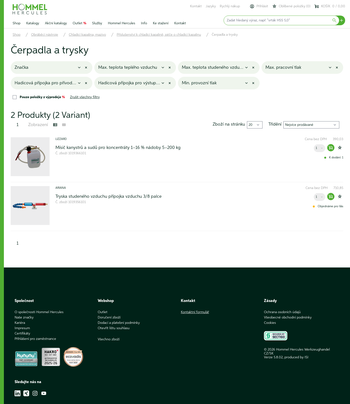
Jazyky (211, 6)
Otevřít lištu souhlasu (114, 328)
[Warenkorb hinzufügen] (330, 147)
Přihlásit (259, 6)
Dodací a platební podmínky (119, 323)
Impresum (22, 328)
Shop (16, 23)
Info (144, 23)
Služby (97, 23)
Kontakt (196, 6)
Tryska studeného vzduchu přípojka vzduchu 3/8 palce (108, 196)
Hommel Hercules (121, 23)
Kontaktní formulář (195, 312)
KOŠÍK (329, 6)
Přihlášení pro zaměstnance (35, 339)
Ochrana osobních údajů (282, 312)
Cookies (270, 323)
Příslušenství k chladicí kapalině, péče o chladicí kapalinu (159, 34)
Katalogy (32, 23)
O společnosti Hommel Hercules (39, 312)
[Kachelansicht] (64, 124)
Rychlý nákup (230, 6)
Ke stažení (160, 23)
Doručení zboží (109, 317)
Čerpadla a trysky (225, 34)
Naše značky (24, 317)
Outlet (79, 23)
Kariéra (20, 323)
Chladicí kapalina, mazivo (87, 34)
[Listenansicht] (55, 124)
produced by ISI (296, 357)
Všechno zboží (109, 339)
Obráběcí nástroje (44, 34)
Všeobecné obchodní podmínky (288, 317)
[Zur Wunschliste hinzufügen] (339, 147)
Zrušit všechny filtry (85, 97)
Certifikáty (22, 333)
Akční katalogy (56, 23)
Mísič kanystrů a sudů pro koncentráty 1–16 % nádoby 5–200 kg (118, 148)
